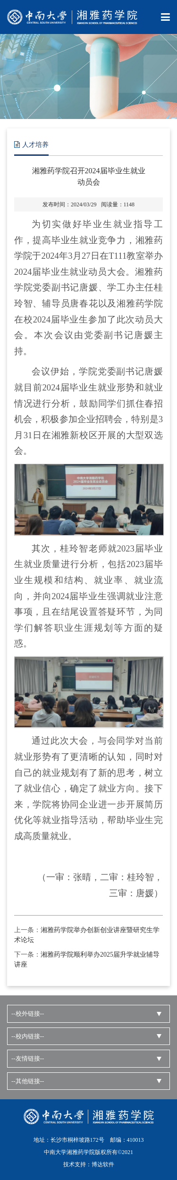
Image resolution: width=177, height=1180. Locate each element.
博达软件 (103, 1164)
